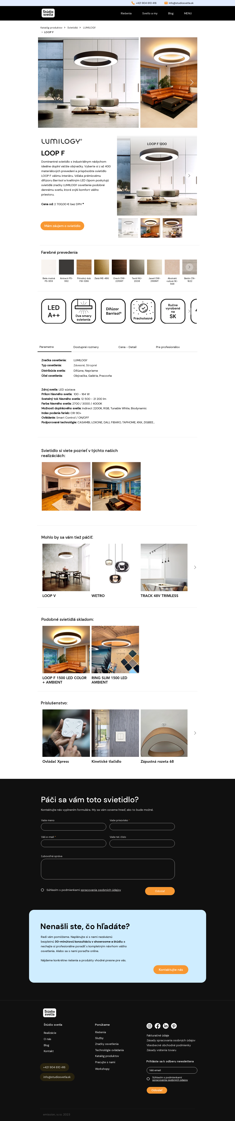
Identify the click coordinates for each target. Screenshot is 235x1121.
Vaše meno (47, 820)
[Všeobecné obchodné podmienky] (172, 1045)
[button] (188, 13)
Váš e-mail (47, 837)
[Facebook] (157, 1026)
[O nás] (58, 1039)
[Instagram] (149, 1026)
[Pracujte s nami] (107, 1062)
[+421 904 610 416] (54, 1067)
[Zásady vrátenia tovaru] (172, 1050)
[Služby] (110, 1038)
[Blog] (50, 1045)
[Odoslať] (160, 891)
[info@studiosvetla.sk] (57, 1077)
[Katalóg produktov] (53, 27)
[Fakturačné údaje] (165, 1035)
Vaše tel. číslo (118, 837)
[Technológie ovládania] (110, 1050)
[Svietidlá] (74, 27)
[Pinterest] (174, 1026)
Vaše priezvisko (119, 820)
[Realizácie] (53, 1032)
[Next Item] (192, 83)
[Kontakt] (59, 1051)
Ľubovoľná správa (51, 856)
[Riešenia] (110, 1032)
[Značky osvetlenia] (110, 1043)
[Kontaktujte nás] (170, 969)
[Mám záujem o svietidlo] (62, 225)
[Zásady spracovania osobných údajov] (172, 1040)
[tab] (54, 347)
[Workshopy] (107, 1068)
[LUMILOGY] (103, 27)
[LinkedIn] (166, 1026)
